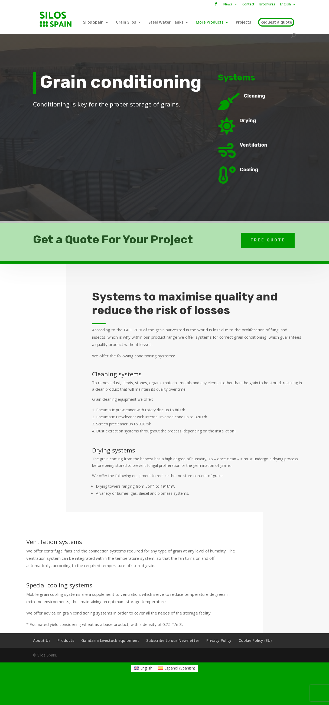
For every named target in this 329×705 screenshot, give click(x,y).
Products (65, 640)
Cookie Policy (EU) (255, 640)
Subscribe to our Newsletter (172, 640)
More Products (209, 22)
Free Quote (267, 235)
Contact (248, 5)
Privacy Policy (219, 640)
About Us (41, 640)
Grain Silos (126, 22)
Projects (243, 22)
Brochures (267, 5)
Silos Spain (93, 22)
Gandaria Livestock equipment (110, 640)
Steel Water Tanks (165, 22)
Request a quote (276, 22)
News (227, 5)
